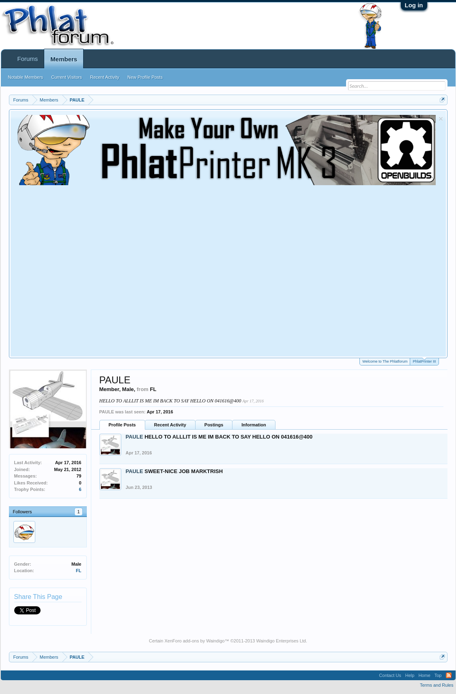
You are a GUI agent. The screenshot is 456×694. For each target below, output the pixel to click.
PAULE (134, 437)
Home (424, 675)
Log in (414, 5)
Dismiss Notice (441, 119)
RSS (449, 675)
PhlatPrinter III (424, 360)
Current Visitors (66, 77)
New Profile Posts (145, 77)
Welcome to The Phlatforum (384, 361)
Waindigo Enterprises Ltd (281, 640)
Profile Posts (122, 424)
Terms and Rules (437, 685)
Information (253, 424)
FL (78, 570)
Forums (27, 58)
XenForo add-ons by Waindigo (194, 640)
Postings (213, 424)
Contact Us (390, 675)
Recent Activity (170, 424)
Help (410, 675)
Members (63, 59)
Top (438, 675)
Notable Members (25, 77)
